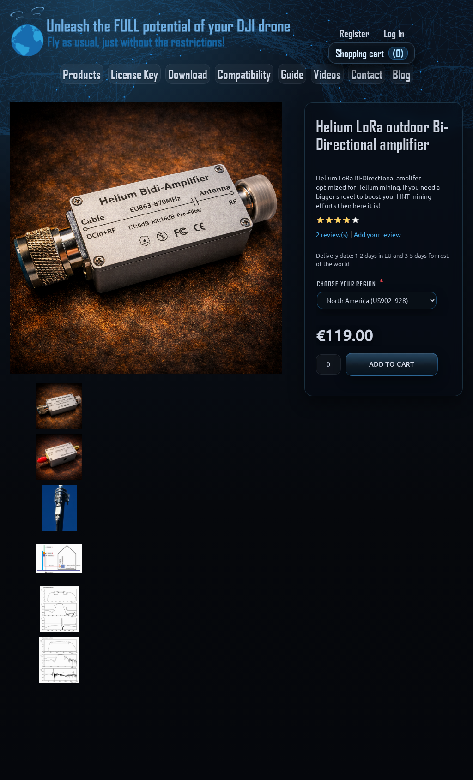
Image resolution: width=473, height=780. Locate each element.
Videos (327, 74)
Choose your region (347, 284)
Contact (366, 74)
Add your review (377, 234)
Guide (292, 74)
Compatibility (244, 74)
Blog (402, 74)
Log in (394, 33)
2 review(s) (332, 234)
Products (82, 74)
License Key (134, 74)
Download (187, 74)
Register (354, 33)
